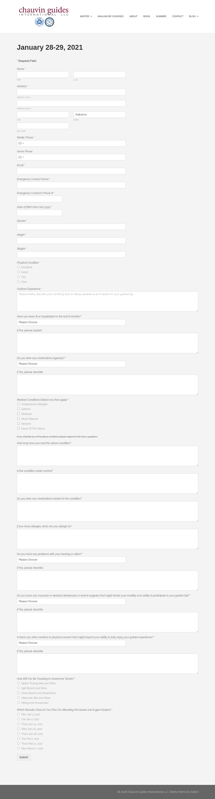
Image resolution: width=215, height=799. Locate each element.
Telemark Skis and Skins (35, 698)
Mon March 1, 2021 (32, 748)
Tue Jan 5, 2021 (30, 719)
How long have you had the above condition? (44, 443)
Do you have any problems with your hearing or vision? (50, 554)
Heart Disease (29, 418)
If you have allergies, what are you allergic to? (44, 526)
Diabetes (26, 414)
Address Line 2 (24, 108)
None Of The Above (33, 428)
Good (24, 272)
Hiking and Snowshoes (34, 702)
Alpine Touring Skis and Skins (38, 683)
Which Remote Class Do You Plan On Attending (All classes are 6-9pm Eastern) (64, 709)
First (19, 79)
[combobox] (21, 143)
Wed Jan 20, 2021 (31, 729)
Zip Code (21, 131)
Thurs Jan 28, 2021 (32, 733)
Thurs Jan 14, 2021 (32, 724)
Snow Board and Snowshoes (38, 693)
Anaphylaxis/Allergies (34, 404)
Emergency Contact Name (33, 179)
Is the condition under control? (35, 471)
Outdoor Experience (29, 289)
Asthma (26, 409)
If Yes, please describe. (30, 372)
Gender (22, 220)
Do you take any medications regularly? (41, 358)
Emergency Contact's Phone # (35, 193)
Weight (22, 248)
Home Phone (24, 151)
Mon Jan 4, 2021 (30, 714)
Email (21, 165)
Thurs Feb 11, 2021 (31, 743)
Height (21, 234)
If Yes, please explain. (29, 330)
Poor (24, 281)
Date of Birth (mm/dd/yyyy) (34, 207)
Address (22, 86)
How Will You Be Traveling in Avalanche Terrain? (46, 678)
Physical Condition (28, 262)
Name (21, 69)
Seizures (26, 423)
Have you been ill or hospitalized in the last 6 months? (49, 316)
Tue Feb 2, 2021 (30, 738)
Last (75, 79)
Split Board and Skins (34, 688)
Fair (23, 277)
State (76, 119)
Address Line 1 (24, 97)
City (18, 119)
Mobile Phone (26, 137)
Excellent (26, 267)
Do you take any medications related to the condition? (49, 498)
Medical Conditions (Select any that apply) (43, 399)
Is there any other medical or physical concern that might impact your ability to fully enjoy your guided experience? (86, 637)
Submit (23, 757)
